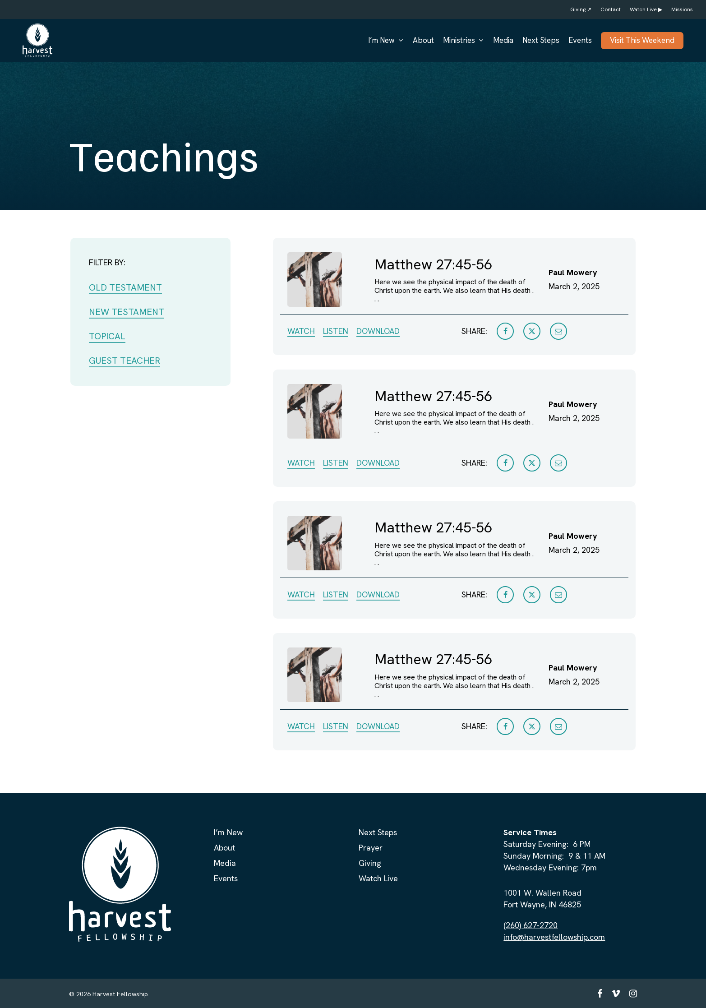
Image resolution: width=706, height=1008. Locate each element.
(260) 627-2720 (530, 925)
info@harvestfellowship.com (554, 937)
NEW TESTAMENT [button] (126, 312)
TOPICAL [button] (107, 336)
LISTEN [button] (335, 331)
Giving (370, 863)
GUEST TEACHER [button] (124, 360)
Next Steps (378, 832)
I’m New (228, 832)
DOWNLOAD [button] (378, 331)
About (224, 847)
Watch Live (378, 878)
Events (226, 878)
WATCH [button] (301, 331)
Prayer (371, 847)
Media (225, 863)
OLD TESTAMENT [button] (125, 287)
